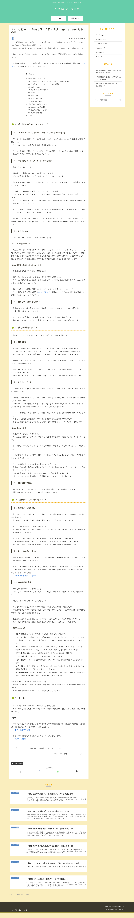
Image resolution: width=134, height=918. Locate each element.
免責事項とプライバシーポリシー (114, 911)
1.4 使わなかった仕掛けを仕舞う (38, 90)
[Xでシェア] (20, 774)
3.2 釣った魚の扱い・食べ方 (37, 111)
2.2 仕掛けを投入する (34, 99)
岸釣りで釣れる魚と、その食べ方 (27, 578)
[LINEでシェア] (58, 774)
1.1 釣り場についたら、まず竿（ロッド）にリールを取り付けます (49, 81)
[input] (108, 100)
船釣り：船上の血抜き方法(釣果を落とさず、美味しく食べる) (108, 85)
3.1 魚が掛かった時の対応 (36, 108)
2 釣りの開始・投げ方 (32, 93)
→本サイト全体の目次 (21, 732)
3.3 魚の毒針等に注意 (34, 115)
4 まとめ (28, 118)
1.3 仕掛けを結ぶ (33, 87)
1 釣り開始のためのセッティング (36, 78)
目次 (29, 74)
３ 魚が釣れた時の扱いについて (36, 105)
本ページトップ (44, 294)
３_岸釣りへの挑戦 (17, 765)
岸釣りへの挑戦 (20, 741)
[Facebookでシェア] (39, 774)
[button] (77, 774)
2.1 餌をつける (32, 96)
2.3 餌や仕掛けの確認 (34, 102)
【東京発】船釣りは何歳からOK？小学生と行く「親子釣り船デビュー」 (108, 78)
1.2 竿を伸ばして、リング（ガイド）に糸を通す (43, 84)
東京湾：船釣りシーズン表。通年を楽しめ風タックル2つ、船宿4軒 (108, 71)
